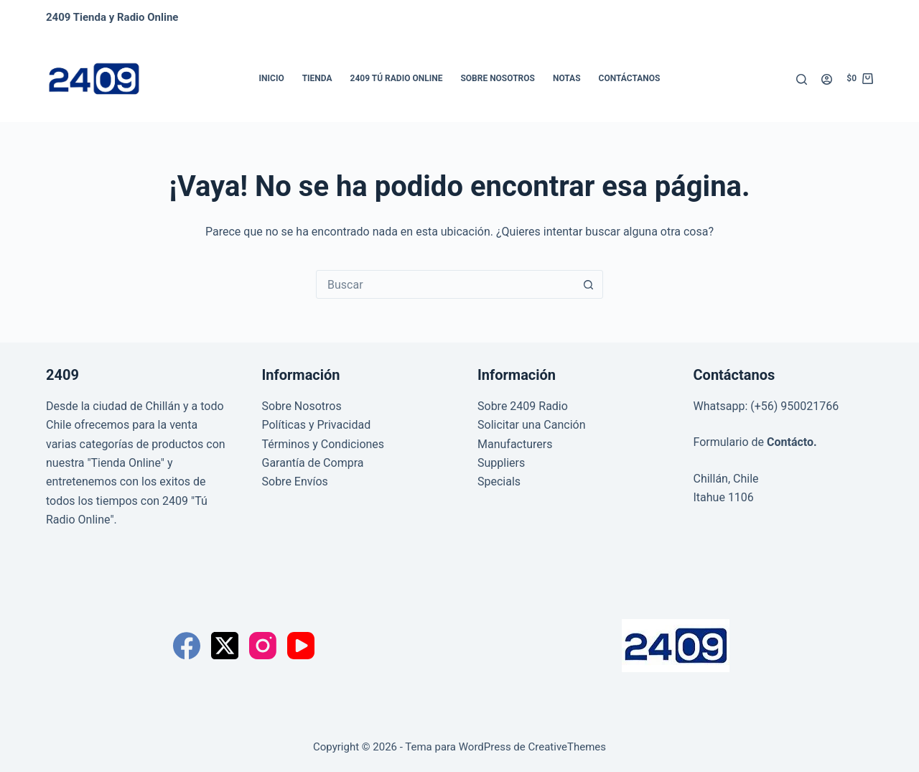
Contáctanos (630, 78)
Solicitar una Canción (531, 425)
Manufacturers (514, 444)
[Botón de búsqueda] (588, 284)
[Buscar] (801, 79)
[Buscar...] (445, 284)
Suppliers (501, 463)
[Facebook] (186, 645)
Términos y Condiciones (323, 444)
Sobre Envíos (295, 481)
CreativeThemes (567, 746)
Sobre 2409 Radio (522, 406)
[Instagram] (262, 645)
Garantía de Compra (313, 463)
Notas (567, 78)
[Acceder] (826, 79)
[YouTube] (300, 645)
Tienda (317, 78)
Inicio (271, 78)
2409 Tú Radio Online (396, 78)
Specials (499, 481)
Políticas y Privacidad (316, 425)
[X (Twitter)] (224, 645)
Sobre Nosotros (497, 78)
